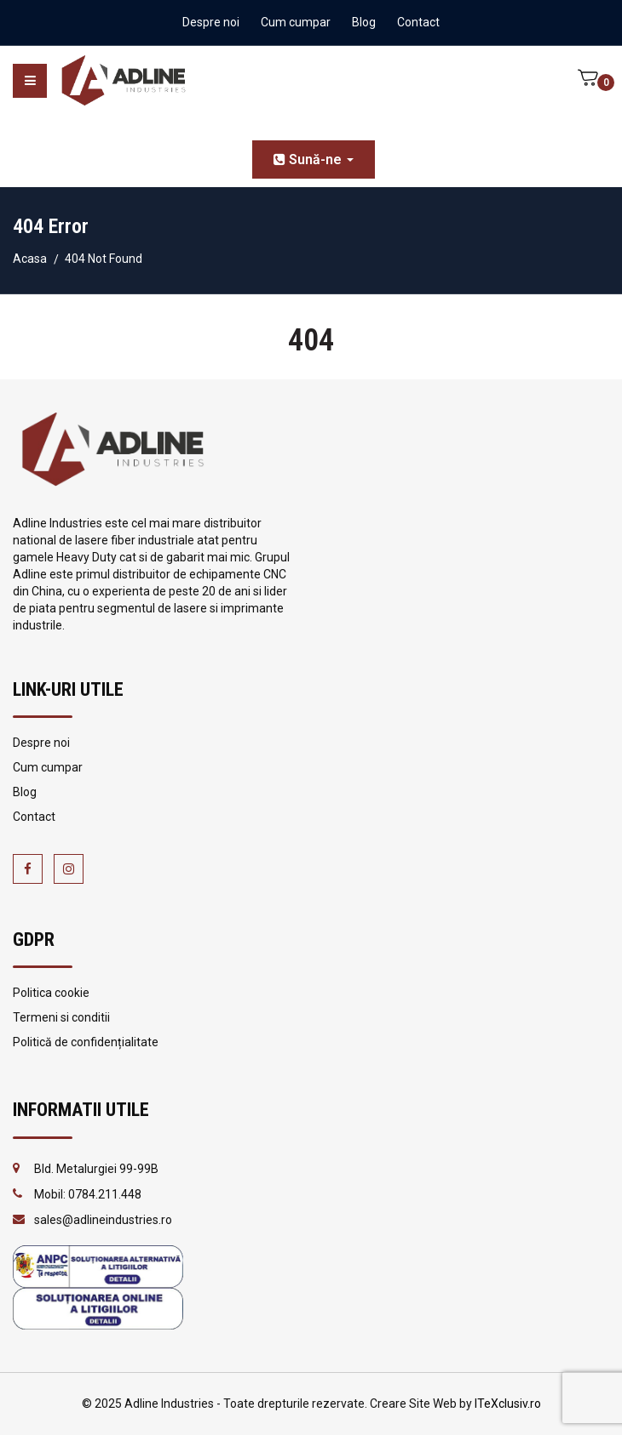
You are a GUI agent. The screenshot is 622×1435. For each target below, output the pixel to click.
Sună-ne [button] (314, 159)
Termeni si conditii (61, 1017)
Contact (418, 22)
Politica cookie (51, 992)
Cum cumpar (296, 22)
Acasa (30, 258)
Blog (364, 22)
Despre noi (210, 22)
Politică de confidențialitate (85, 1042)
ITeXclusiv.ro (508, 1403)
